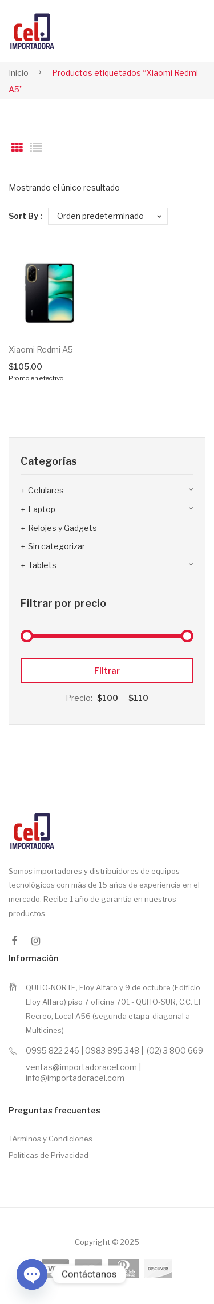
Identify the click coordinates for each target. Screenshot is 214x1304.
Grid (17, 147)
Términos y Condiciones (50, 1138)
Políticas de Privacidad (48, 1155)
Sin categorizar (56, 546)
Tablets (42, 565)
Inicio (19, 73)
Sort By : (25, 216)
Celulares (46, 490)
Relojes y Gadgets (62, 528)
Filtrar (107, 670)
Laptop (41, 509)
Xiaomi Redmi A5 (41, 349)
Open (178, 31)
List (36, 147)
